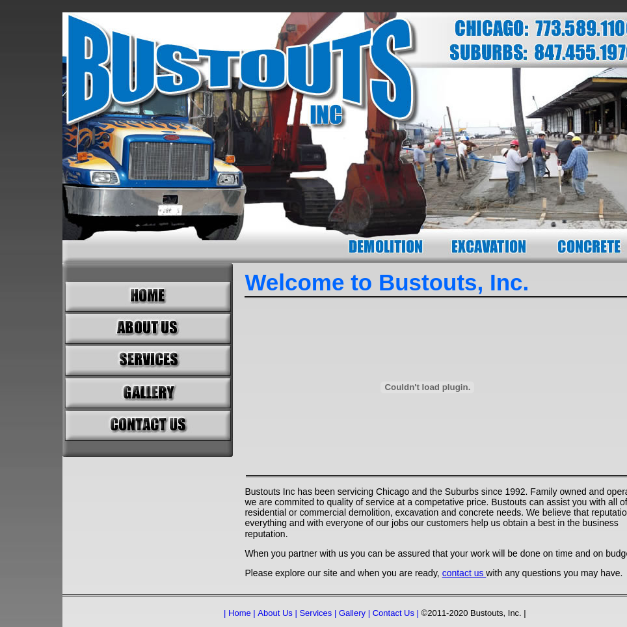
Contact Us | (396, 613)
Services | (317, 613)
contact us (464, 573)
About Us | (277, 613)
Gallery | (354, 613)
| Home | (240, 613)
